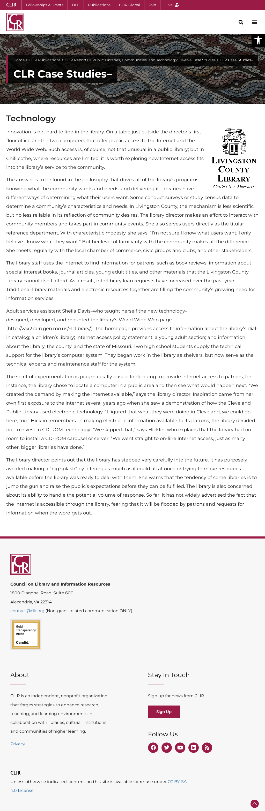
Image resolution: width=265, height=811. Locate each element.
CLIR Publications (45, 60)
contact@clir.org (28, 610)
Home (19, 60)
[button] (258, 40)
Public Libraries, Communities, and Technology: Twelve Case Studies (154, 60)
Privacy (17, 743)
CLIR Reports (76, 60)
